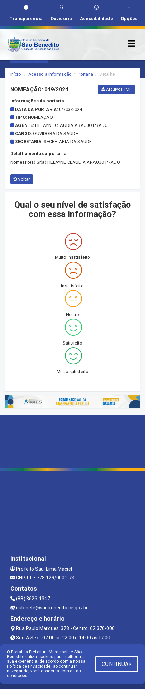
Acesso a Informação (50, 74)
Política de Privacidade (28, 666)
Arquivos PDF (116, 89)
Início (15, 74)
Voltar (22, 179)
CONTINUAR (117, 664)
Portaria (85, 74)
